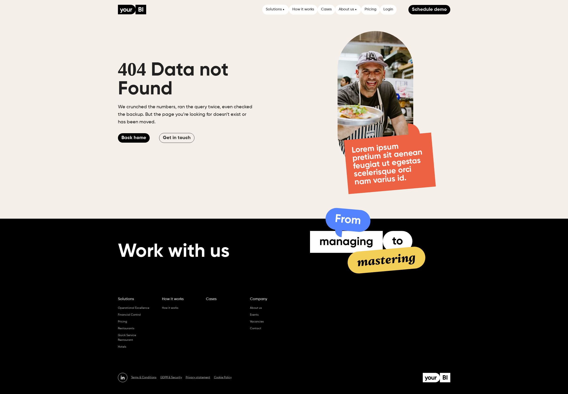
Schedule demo (429, 9)
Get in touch (177, 138)
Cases (326, 9)
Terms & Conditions (144, 377)
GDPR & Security (171, 377)
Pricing (370, 9)
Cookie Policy (223, 377)
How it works (303, 9)
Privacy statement (198, 377)
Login (388, 9)
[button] (275, 10)
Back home (133, 138)
